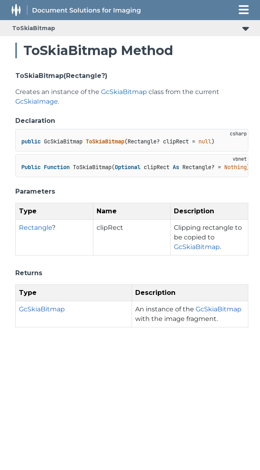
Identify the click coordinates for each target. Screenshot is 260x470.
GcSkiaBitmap (124, 92)
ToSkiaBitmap (33, 28)
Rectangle (35, 227)
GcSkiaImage (36, 101)
